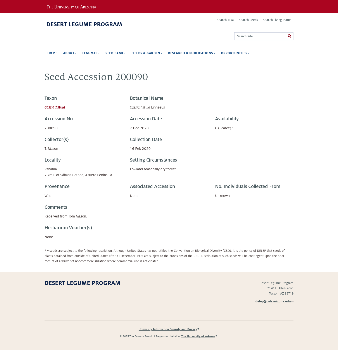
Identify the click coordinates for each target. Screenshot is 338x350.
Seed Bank (115, 53)
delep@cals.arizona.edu (274, 301)
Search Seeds (248, 20)
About (70, 53)
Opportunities (235, 53)
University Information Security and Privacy (168, 329)
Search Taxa (225, 20)
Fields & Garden (146, 53)
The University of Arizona (198, 336)
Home (52, 53)
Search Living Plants (277, 20)
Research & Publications (191, 53)
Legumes (91, 53)
